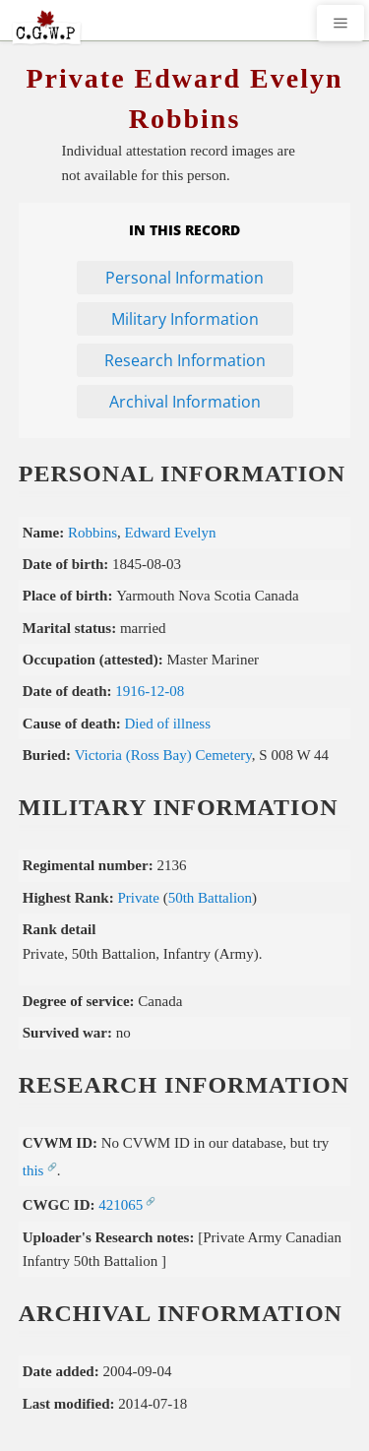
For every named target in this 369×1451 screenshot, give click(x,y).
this (33, 1170)
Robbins (92, 532)
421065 (120, 1205)
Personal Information (184, 277)
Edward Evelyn (170, 532)
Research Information (185, 360)
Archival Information (185, 401)
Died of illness (168, 723)
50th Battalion (210, 898)
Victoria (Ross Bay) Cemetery (163, 755)
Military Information (185, 319)
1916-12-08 (149, 691)
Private (138, 898)
